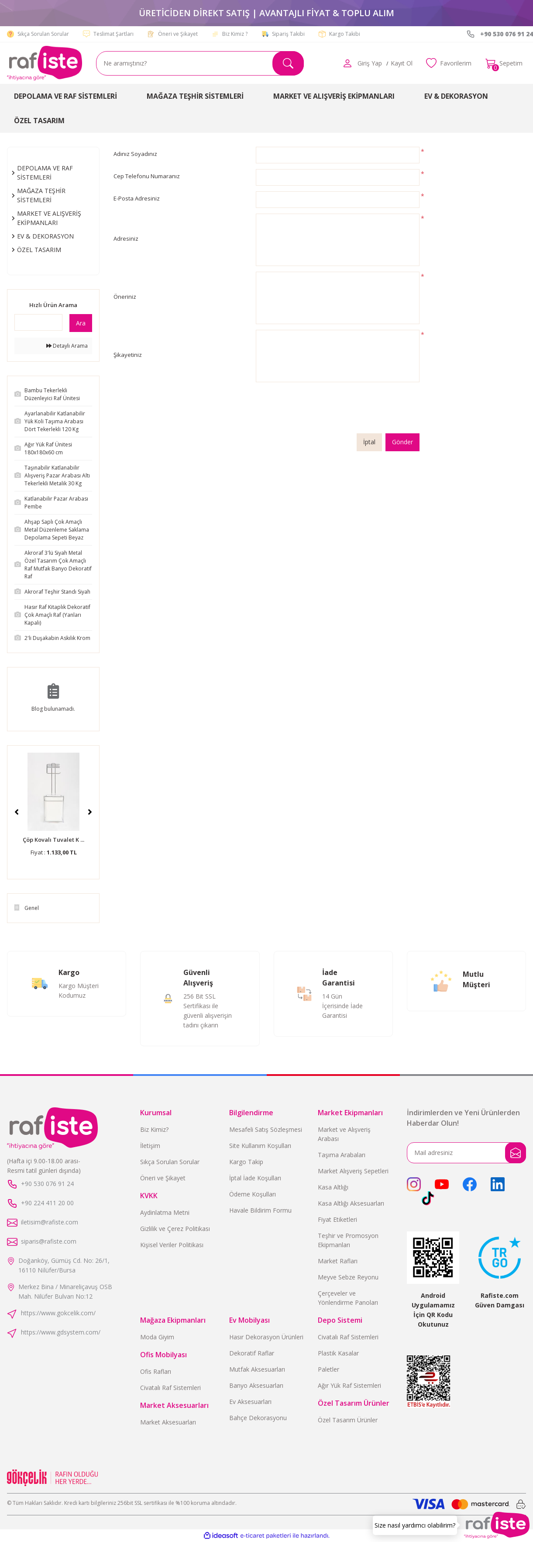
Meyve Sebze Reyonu (348, 1277)
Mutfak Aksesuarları (257, 1369)
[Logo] (44, 63)
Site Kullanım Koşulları (260, 1145)
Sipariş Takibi (288, 34)
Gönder (402, 442)
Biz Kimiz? (154, 1129)
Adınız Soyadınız (135, 154)
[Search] (200, 63)
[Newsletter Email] (466, 1152)
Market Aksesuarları (168, 1422)
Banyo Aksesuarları (256, 1385)
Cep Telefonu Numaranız (146, 176)
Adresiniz (125, 238)
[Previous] (16, 812)
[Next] (90, 812)
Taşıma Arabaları (341, 1155)
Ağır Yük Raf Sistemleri (349, 1385)
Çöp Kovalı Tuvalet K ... (53, 840)
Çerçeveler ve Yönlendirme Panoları (348, 1298)
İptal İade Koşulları (255, 1178)
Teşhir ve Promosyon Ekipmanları (348, 1240)
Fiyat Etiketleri (337, 1219)
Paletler (328, 1369)
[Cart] (504, 63)
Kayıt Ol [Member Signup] (401, 63)
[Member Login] (347, 63)
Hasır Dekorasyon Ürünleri (266, 1337)
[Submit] (515, 1152)
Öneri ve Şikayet (178, 34)
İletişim (150, 1145)
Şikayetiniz (127, 355)
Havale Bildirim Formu (260, 1210)
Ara (81, 323)
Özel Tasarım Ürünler (348, 1420)
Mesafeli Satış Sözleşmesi (265, 1129)
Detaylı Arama (67, 345)
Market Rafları (338, 1261)
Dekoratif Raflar (251, 1353)
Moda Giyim (157, 1337)
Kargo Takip (246, 1162)
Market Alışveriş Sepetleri (353, 1171)
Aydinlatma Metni (164, 1212)
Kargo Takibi (344, 34)
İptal (369, 442)
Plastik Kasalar (338, 1353)
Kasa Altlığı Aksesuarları (351, 1203)
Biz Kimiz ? (235, 34)
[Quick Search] (38, 322)
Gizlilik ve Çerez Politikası (175, 1228)
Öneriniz (124, 297)
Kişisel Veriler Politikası (171, 1245)
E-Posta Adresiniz (136, 198)
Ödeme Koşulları (252, 1194)
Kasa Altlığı (333, 1187)
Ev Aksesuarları (250, 1401)
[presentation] (322, 411)
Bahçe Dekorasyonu (258, 1418)
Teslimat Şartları (113, 34)
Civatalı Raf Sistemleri (170, 1387)
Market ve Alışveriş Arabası (344, 1134)
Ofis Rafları (155, 1371)
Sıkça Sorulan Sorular (43, 34)
